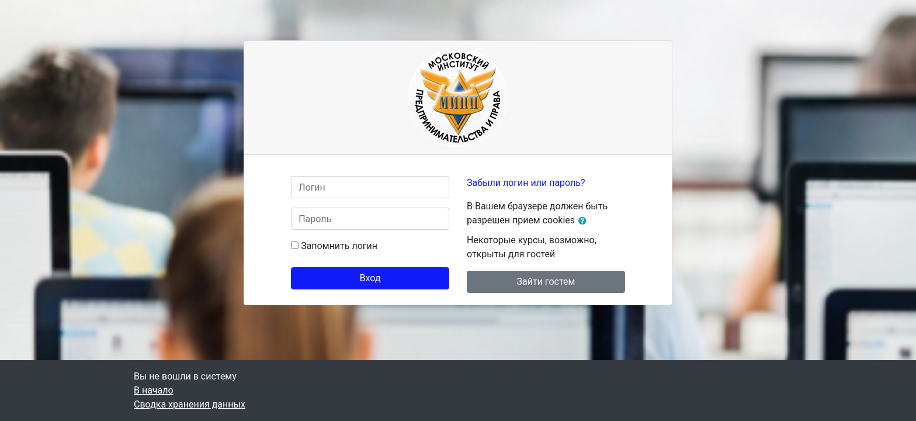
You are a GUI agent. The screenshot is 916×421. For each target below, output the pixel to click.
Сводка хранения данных (189, 404)
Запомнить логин (339, 245)
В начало (154, 390)
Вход (370, 278)
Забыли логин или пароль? (526, 182)
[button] (584, 221)
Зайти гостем (546, 281)
